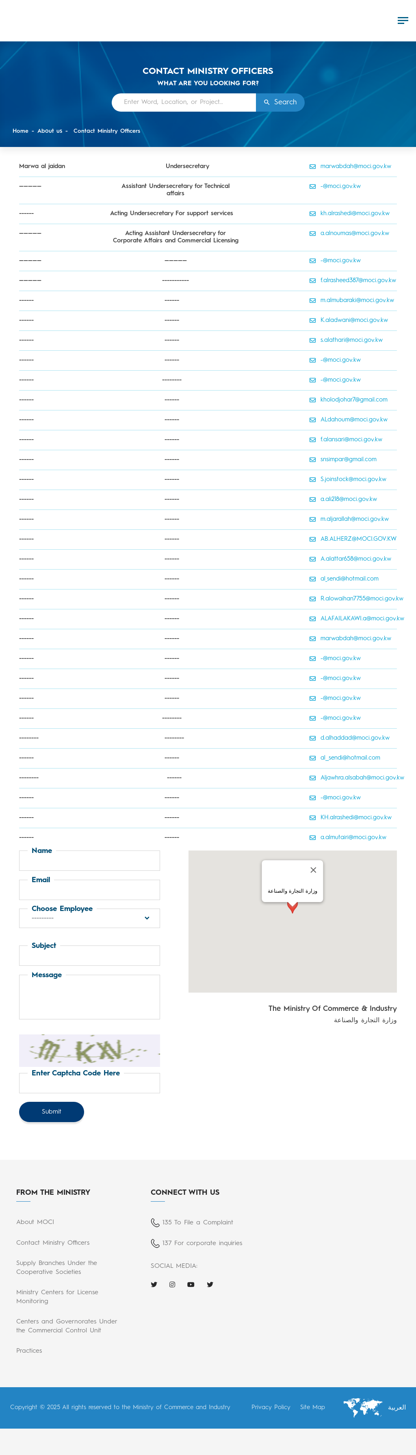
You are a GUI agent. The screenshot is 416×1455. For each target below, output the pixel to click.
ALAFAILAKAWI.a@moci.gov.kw (353, 619)
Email (41, 880)
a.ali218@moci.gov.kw (344, 500)
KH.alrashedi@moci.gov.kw (351, 818)
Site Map (312, 1408)
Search (285, 102)
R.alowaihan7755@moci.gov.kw (353, 599)
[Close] (313, 870)
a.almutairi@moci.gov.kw (348, 838)
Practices (29, 1351)
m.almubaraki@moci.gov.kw (352, 301)
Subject (44, 946)
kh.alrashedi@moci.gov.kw (350, 214)
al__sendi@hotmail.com (345, 758)
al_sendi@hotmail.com (344, 579)
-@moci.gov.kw (335, 186)
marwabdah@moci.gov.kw (350, 167)
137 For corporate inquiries (202, 1243)
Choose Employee (62, 909)
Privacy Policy (270, 1408)
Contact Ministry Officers (105, 131)
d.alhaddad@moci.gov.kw (350, 738)
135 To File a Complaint (197, 1223)
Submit (51, 1112)
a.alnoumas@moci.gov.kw (349, 234)
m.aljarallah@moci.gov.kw (349, 519)
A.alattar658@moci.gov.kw (351, 559)
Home (20, 131)
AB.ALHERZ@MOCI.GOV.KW (353, 539)
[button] (89, 918)
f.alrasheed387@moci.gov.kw (353, 281)
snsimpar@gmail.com (343, 460)
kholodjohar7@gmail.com (349, 400)
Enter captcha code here (76, 1073)
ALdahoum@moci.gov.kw (349, 420)
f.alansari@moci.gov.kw (346, 440)
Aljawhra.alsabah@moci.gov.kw (353, 778)
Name (42, 851)
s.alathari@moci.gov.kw (346, 340)
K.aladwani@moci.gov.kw (349, 320)
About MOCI (35, 1222)
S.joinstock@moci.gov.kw (348, 480)
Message (47, 975)
